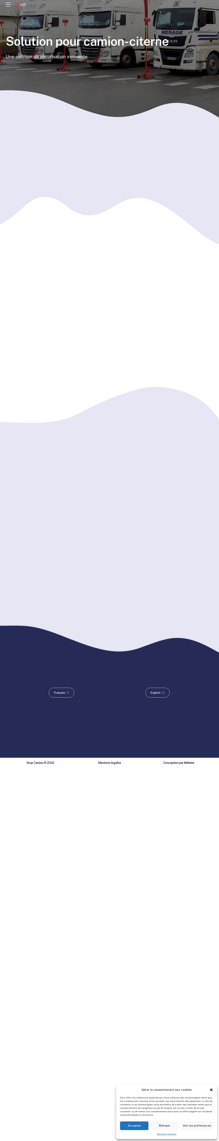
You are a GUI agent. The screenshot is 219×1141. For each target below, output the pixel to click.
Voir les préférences (197, 1125)
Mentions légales (166, 1134)
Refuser (164, 1125)
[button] (211, 1090)
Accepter (134, 1125)
